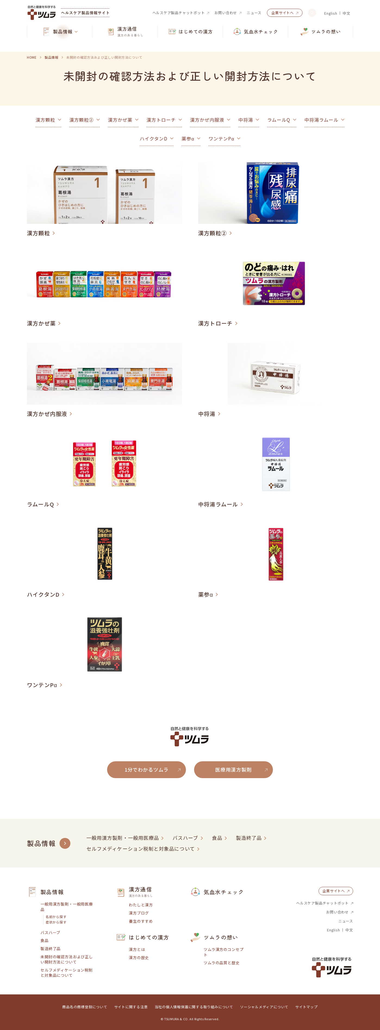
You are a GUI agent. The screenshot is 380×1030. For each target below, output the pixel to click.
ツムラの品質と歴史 (222, 962)
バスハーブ (185, 837)
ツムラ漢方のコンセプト (224, 952)
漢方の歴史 (139, 957)
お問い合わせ (225, 13)
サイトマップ (306, 1006)
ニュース (254, 13)
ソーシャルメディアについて (264, 1006)
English (330, 13)
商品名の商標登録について (84, 1006)
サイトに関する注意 (131, 1006)
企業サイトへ (282, 12)
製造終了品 (249, 837)
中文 (346, 13)
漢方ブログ (139, 913)
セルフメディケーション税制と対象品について (140, 848)
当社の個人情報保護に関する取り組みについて (194, 1006)
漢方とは (137, 949)
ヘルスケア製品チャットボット (178, 13)
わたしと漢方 (141, 904)
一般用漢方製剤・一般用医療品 (122, 837)
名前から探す (56, 917)
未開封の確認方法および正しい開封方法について (67, 959)
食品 (217, 837)
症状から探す (56, 922)
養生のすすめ (141, 921)
